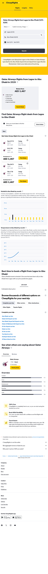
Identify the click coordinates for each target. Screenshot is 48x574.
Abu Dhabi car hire (7, 316)
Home (4, 456)
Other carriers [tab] (21, 303)
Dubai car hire (6, 329)
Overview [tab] (6, 354)
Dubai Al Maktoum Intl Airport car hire (13, 324)
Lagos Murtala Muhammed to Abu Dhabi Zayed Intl (31, 456)
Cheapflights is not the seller (25, 442)
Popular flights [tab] (17, 307)
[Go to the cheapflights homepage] (13, 3)
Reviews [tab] (14, 354)
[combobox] (7, 27)
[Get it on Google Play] (6, 517)
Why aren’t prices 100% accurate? (25, 449)
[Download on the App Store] (17, 517)
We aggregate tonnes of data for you (25, 445)
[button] (3, 3)
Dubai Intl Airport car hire (9, 318)
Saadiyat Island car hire (9, 336)
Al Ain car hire (6, 331)
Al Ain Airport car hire (8, 326)
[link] (20, 107)
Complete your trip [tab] (8, 303)
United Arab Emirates (13, 456)
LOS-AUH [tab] (24, 284)
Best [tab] (4, 131)
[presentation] (17, 82)
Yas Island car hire (7, 334)
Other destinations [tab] (33, 303)
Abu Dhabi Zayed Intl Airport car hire (13, 321)
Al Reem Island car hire (8, 339)
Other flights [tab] (6, 307)
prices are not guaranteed (38, 437)
